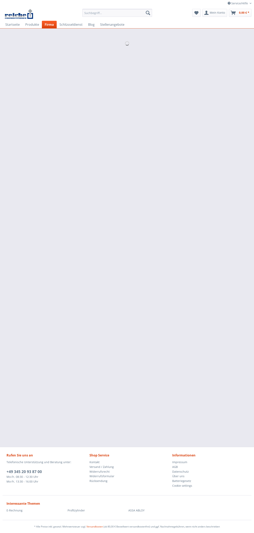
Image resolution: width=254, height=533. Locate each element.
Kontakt (94, 462)
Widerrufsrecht (99, 471)
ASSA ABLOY (136, 510)
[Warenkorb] (240, 13)
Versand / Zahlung (101, 467)
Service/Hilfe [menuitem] (238, 3)
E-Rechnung (15, 510)
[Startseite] (13, 24)
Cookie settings (182, 485)
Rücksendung (98, 481)
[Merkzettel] (196, 13)
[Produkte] (32, 24)
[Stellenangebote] (112, 24)
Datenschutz (180, 471)
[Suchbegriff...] (117, 13)
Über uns (178, 476)
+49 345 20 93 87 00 (24, 471)
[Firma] (49, 24)
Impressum (179, 462)
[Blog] (91, 24)
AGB (175, 467)
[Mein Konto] (214, 13)
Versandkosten (95, 526)
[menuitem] (117, 15)
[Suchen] (148, 13)
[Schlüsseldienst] (71, 24)
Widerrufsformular (101, 476)
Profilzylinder (76, 510)
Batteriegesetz (181, 481)
